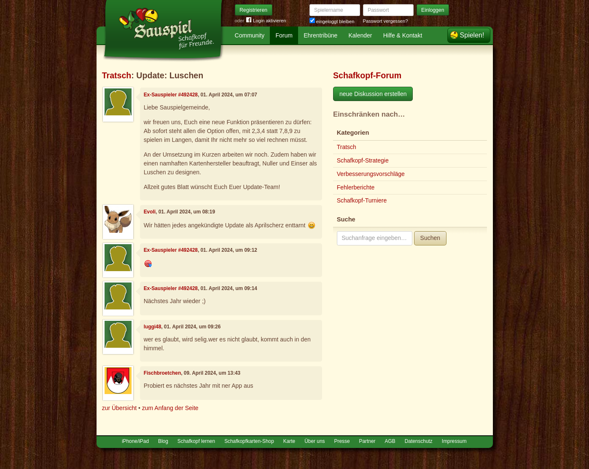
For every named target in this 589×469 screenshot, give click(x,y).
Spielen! (472, 35)
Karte (289, 441)
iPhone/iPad (135, 441)
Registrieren (253, 10)
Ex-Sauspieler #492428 (171, 95)
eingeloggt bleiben (332, 21)
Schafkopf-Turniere (362, 200)
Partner (367, 441)
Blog (163, 441)
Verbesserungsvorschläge (371, 174)
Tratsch (117, 75)
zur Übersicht (119, 408)
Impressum (454, 441)
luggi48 (152, 327)
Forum (284, 35)
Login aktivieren (266, 20)
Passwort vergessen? (385, 21)
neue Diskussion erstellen (373, 94)
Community (250, 35)
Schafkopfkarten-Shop (249, 441)
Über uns (314, 441)
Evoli (150, 212)
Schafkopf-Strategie (363, 160)
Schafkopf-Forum (367, 75)
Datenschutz (419, 441)
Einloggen (432, 10)
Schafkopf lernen (196, 441)
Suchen (430, 237)
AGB (390, 441)
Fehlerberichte (356, 187)
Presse (342, 441)
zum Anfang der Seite (170, 408)
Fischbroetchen (162, 373)
